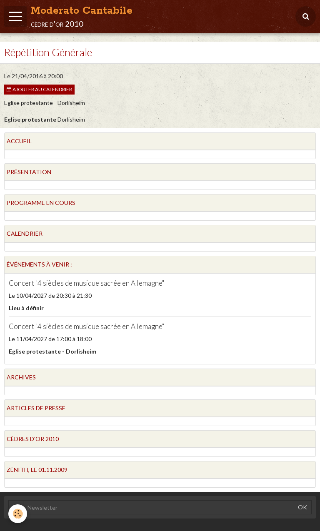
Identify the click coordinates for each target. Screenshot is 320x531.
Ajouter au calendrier (39, 89)
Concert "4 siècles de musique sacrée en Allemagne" (86, 283)
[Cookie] (17, 513)
